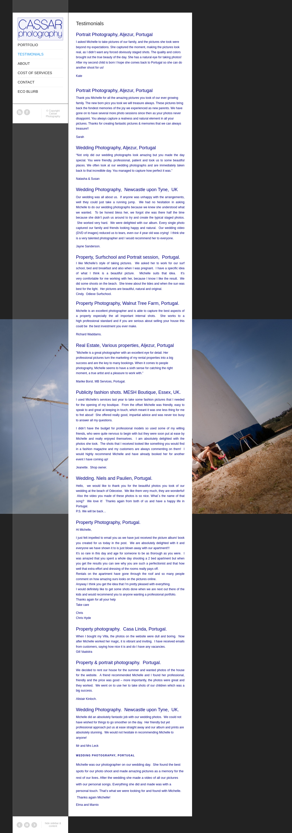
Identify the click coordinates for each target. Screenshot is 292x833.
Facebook (27, 112)
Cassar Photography (53, 115)
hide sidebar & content (53, 824)
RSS (19, 112)
